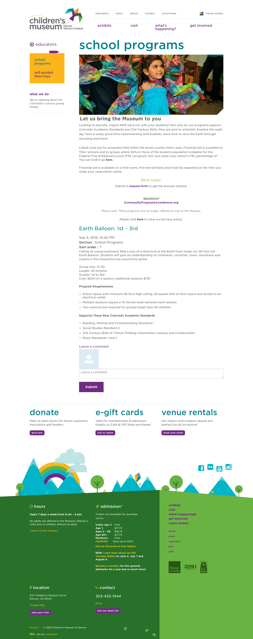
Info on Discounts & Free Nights (115, 546)
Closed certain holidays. (44, 530)
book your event (173, 432)
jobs (171, 551)
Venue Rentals (179, 523)
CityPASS (101, 541)
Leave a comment (94, 346)
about (134, 13)
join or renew (105, 432)
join (171, 546)
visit (134, 25)
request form (138, 186)
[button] (201, 468)
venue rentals (211, 13)
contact (150, 13)
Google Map (37, 605)
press (119, 13)
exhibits (104, 25)
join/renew (169, 13)
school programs (42, 61)
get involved (201, 25)
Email (98, 603)
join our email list (108, 610)
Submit (91, 387)
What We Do (39, 94)
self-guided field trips (43, 74)
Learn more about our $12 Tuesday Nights (115, 554)
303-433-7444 (108, 596)
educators (102, 13)
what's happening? (165, 27)
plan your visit (40, 612)
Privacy (34, 627)
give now (37, 432)
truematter (51, 634)
